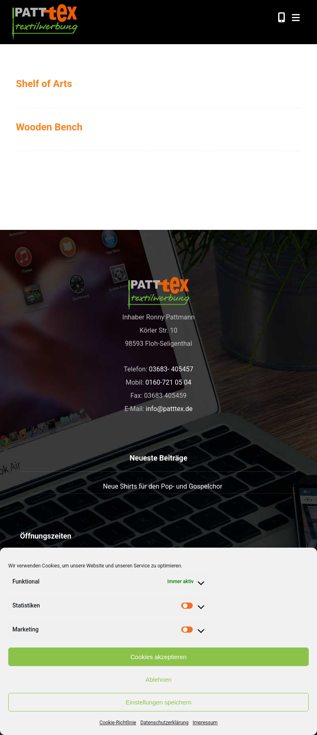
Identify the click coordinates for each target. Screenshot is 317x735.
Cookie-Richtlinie (117, 723)
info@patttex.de (169, 409)
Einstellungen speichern (158, 702)
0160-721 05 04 (168, 382)
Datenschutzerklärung (164, 723)
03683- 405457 (171, 369)
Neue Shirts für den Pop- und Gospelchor (162, 486)
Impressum (205, 723)
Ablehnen (158, 679)
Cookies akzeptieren (158, 656)
